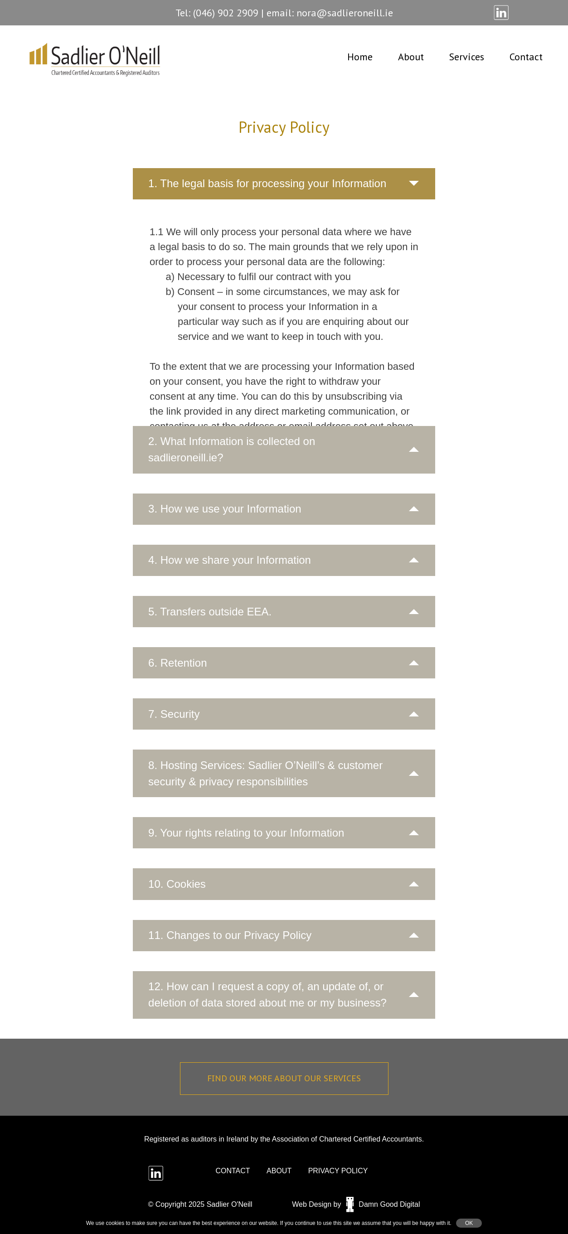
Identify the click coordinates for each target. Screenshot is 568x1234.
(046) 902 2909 (225, 12)
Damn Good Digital (383, 1204)
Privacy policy (338, 1171)
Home (360, 56)
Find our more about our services (284, 1078)
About (411, 56)
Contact (526, 56)
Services (466, 56)
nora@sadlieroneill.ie (344, 12)
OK (469, 1223)
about (279, 1171)
